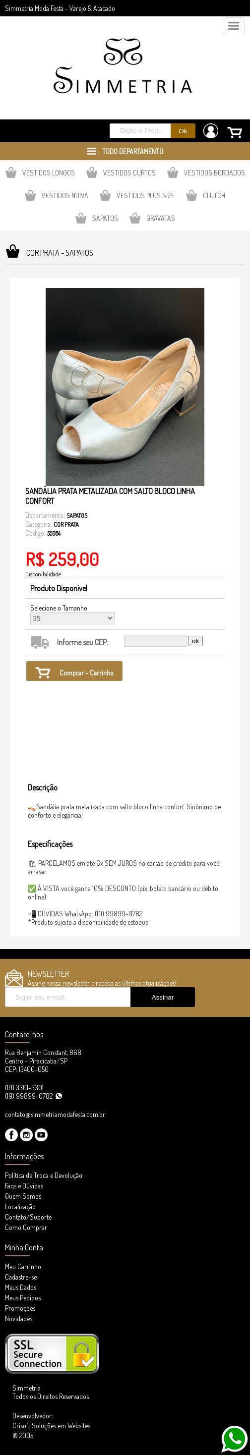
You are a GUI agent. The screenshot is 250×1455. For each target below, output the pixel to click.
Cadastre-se (21, 1277)
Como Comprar (26, 1227)
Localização (20, 1206)
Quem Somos (23, 1196)
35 (72, 618)
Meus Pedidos (23, 1297)
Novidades (18, 1318)
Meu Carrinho (23, 1266)
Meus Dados (20, 1287)
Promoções (20, 1308)
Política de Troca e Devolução (43, 1175)
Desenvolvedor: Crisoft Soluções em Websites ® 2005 (51, 1425)
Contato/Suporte (28, 1217)
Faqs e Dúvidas (24, 1185)
